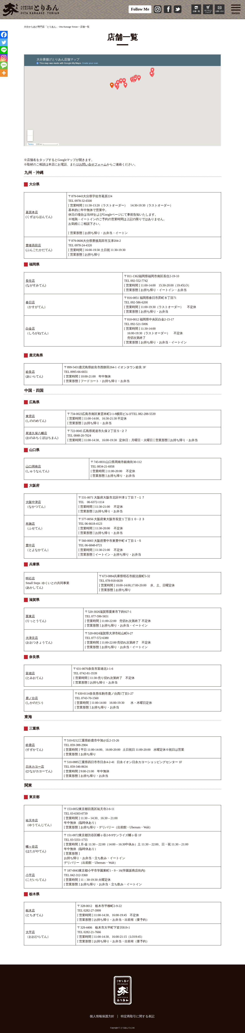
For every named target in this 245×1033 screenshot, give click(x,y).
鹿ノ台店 (32, 698)
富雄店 (30, 673)
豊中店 (30, 545)
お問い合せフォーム (93, 164)
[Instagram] (4, 57)
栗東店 (30, 616)
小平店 (30, 875)
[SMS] (4, 65)
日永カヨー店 (35, 766)
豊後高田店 (33, 245)
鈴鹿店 (30, 745)
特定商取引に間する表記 (137, 1016)
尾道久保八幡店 (36, 433)
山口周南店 (33, 466)
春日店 (30, 302)
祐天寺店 (32, 820)
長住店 (30, 280)
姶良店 (30, 371)
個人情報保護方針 (102, 1016)
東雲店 (30, 416)
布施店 (30, 523)
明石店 (30, 578)
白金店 (30, 328)
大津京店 (32, 638)
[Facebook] (4, 34)
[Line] (4, 50)
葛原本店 (32, 212)
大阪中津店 (33, 502)
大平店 (30, 932)
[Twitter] (4, 42)
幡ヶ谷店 (32, 846)
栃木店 (30, 910)
